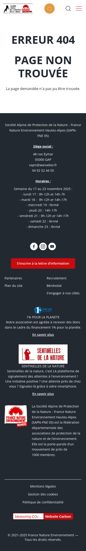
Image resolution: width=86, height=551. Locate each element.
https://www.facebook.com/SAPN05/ (33, 246)
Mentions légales (43, 486)
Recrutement (56, 278)
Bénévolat (54, 285)
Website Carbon (58, 516)
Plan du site (14, 285)
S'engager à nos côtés (63, 293)
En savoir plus (43, 334)
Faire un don (51, 12)
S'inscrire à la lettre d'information (43, 263)
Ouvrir (68, 8)
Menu (79, 8)
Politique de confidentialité (43, 502)
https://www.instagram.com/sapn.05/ (43, 246)
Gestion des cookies (43, 494)
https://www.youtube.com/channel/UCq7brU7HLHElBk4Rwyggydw (52, 246)
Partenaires (13, 278)
